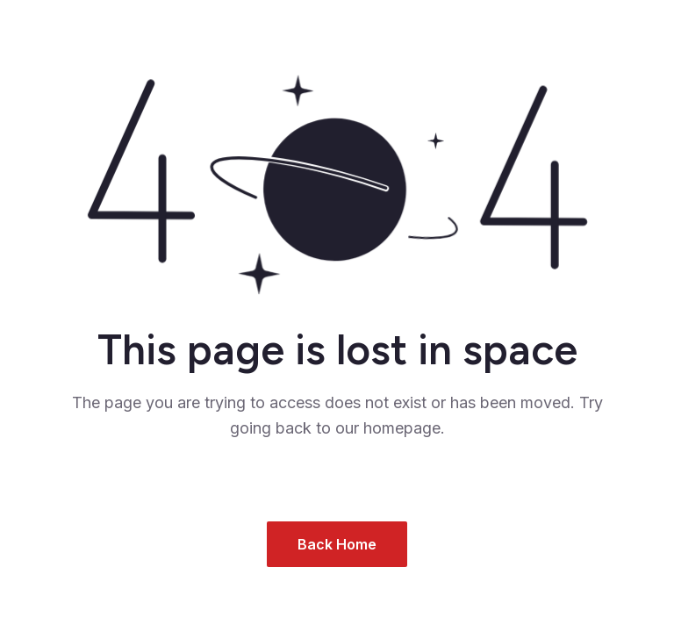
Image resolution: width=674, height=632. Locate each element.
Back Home (337, 544)
